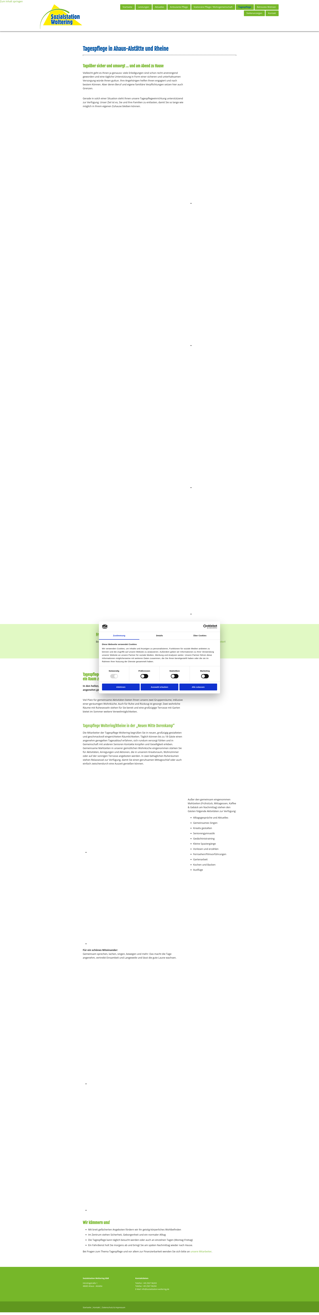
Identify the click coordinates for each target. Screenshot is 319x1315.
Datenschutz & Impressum (113, 1310)
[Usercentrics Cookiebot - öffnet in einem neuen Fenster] (205, 627)
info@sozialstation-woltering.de (155, 1291)
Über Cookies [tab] (199, 635)
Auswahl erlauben (159, 687)
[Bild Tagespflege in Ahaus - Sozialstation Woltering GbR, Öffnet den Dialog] (155, 855)
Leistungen (143, 7)
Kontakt (272, 13)
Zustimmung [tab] (119, 635)
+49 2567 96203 (150, 1285)
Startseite (127, 7)
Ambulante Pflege (179, 7)
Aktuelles (159, 7)
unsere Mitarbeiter (201, 1254)
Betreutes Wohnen (266, 7)
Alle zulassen (198, 687)
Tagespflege (244, 7)
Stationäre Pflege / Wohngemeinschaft (213, 7)
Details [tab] (159, 635)
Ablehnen (120, 687)
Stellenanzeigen (254, 13)
